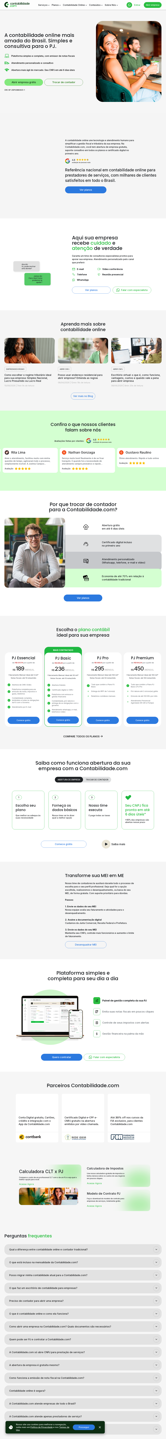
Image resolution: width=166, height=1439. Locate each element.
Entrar (137, 5)
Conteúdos (95, 5)
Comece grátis (23, 720)
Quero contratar (61, 1057)
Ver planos (86, 189)
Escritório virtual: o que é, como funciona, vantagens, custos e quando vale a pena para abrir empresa (135, 377)
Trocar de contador (63, 82)
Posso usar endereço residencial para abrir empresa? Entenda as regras (80, 376)
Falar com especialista (132, 290)
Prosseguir (84, 1427)
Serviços (42, 5)
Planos (55, 5)
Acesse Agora (26, 1184)
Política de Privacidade (41, 1427)
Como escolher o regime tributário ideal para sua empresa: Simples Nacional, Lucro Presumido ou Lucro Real (27, 377)
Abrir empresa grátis (24, 82)
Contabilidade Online (74, 5)
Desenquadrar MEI (86, 944)
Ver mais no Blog (83, 396)
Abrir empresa (152, 5)
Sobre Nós (110, 5)
